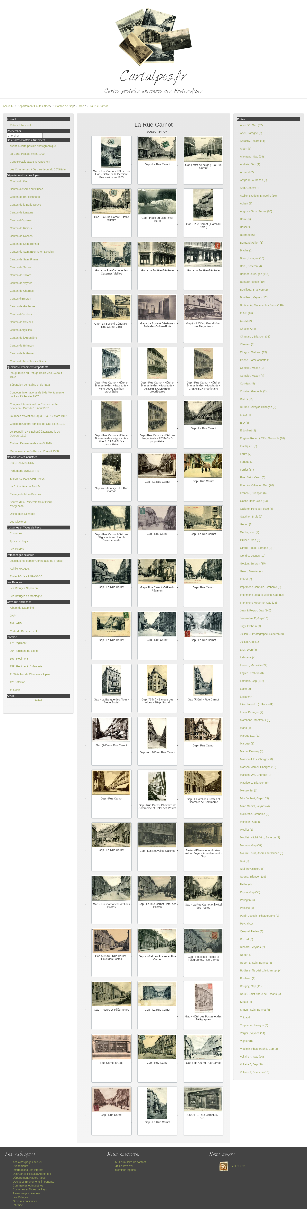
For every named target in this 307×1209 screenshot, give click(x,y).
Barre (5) (245, 219)
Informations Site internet (28, 1169)
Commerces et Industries (28, 1185)
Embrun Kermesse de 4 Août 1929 (31, 443)
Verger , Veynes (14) (252, 1033)
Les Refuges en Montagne (26, 596)
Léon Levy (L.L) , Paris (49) (256, 704)
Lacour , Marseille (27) (253, 665)
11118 (38, 699)
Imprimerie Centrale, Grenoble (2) (260, 587)
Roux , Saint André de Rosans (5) (260, 994)
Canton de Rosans (21, 236)
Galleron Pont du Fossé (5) (256, 508)
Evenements (20, 1166)
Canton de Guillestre (22, 306)
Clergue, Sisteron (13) (253, 352)
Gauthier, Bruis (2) (251, 516)
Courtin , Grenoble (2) (253, 391)
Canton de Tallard (20, 275)
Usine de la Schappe (22, 513)
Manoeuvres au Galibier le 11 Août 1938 (34, 451)
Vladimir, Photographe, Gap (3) (259, 1048)
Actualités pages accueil (27, 1162)
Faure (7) (245, 454)
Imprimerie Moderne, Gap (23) (258, 602)
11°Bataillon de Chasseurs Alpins (30, 674)
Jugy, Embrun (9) (250, 626)
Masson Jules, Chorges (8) (256, 759)
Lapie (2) (245, 688)
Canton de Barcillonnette (25, 196)
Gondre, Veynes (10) (252, 555)
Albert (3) (245, 148)
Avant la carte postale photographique (33, 146)
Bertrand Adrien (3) (251, 242)
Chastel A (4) (248, 328)
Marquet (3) (247, 743)
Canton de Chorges (21, 290)
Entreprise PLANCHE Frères (27, 478)
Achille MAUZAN (20, 568)
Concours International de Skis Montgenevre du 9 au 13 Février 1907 (37, 394)
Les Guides (17, 549)
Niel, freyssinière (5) (252, 868)
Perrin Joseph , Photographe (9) (259, 915)
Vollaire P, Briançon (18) (254, 1072)
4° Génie (15, 689)
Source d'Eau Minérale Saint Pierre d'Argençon (31, 504)
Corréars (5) (247, 383)
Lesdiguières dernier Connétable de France (36, 560)
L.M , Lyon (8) (248, 649)
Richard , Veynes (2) (252, 947)
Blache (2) (246, 250)
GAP (13, 615)
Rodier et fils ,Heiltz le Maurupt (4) (261, 970)
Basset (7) (246, 227)
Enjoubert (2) (248, 430)
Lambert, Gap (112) (252, 680)
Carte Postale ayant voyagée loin (30, 161)
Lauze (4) (246, 696)
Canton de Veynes (21, 282)
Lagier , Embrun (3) (252, 673)
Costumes (16, 533)
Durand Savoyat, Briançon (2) (258, 407)
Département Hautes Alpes (34, 106)
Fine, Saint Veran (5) (252, 477)
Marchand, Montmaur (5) (255, 720)
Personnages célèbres (26, 1193)
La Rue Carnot (99, 106)
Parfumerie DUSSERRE (24, 470)
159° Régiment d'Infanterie (26, 666)
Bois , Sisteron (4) (251, 266)
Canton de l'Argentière (23, 337)
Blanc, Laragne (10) (252, 258)
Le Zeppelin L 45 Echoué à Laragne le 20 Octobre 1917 (35, 433)
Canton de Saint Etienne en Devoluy (32, 251)
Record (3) (246, 939)
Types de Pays (19, 541)
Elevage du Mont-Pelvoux (25, 494)
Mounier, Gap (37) (251, 845)
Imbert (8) (246, 579)
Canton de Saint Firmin (24, 259)
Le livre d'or (124, 1166)
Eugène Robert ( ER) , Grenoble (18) (262, 438)
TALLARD (16, 623)
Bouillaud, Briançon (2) (254, 289)
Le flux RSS (231, 1166)
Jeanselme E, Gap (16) (254, 618)
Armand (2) (247, 172)
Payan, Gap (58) (250, 892)
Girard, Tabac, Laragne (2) (256, 547)
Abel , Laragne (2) (251, 133)
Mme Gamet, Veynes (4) (255, 806)
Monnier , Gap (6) (251, 821)
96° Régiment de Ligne (24, 650)
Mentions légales (125, 1169)
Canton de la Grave (21, 353)
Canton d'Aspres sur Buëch (26, 189)
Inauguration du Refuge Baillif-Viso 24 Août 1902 (36, 374)
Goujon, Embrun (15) (253, 563)
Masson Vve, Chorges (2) (255, 774)
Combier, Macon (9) (252, 367)
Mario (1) (245, 727)
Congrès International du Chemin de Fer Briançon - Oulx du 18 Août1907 (34, 406)
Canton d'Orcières (21, 314)
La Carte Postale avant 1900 (27, 153)
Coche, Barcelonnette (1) (255, 360)
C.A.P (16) (246, 313)
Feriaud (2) (246, 461)
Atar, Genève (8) (250, 187)
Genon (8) (246, 524)
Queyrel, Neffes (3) (251, 931)
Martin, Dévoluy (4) (251, 751)
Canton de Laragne (21, 212)
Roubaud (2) (247, 978)
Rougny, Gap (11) (251, 986)
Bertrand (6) (247, 234)
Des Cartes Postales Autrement (32, 1173)
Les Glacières (18, 521)
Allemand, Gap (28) (252, 156)
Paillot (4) (246, 884)
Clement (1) (247, 344)
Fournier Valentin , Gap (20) (257, 485)
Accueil (7, 106)
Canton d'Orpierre (21, 220)
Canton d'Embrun (20, 298)
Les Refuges (20, 1197)
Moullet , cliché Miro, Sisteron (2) (260, 837)
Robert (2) (246, 954)
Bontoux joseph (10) (252, 281)
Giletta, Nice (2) (249, 532)
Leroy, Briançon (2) (251, 712)
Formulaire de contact (130, 1162)
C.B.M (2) (246, 320)
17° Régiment (18, 643)
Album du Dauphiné (22, 607)
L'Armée (18, 1205)
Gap (82, 106)
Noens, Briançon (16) (253, 876)
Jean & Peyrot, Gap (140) (255, 610)
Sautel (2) (246, 1001)
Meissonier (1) (248, 790)
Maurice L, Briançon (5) (254, 782)
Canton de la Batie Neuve (25, 204)
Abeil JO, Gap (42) (251, 125)
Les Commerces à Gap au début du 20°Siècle (38, 169)
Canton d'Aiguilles (21, 329)
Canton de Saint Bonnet (24, 243)
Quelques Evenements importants (33, 1181)
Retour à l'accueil (20, 125)
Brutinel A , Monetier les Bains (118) (262, 305)
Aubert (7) (246, 203)
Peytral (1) (246, 923)
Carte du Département (23, 631)
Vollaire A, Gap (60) (252, 1056)
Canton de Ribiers (21, 228)
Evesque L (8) (248, 446)
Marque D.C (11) (250, 735)
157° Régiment (19, 658)
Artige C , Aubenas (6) (253, 180)
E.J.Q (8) (245, 414)
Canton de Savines (21, 322)
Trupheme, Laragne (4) (254, 1025)
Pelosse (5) (247, 907)
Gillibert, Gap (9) (250, 540)
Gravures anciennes (25, 1201)
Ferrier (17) (247, 469)
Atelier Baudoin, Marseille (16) (258, 195)
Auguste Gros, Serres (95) (256, 211)
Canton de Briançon (22, 345)
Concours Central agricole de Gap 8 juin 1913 (37, 423)
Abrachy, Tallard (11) (252, 140)
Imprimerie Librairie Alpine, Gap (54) (262, 594)
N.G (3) (244, 860)
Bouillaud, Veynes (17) (253, 297)
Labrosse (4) (248, 657)
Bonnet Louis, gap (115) (254, 273)
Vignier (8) (246, 1040)
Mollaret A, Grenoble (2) (254, 814)
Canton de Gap (64, 106)
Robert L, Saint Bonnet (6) (256, 962)
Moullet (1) (246, 829)
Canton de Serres (20, 267)
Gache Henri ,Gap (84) (254, 500)
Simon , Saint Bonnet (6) (255, 1009)
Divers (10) (246, 399)
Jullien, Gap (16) (250, 641)
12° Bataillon (17, 682)
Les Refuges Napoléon (24, 588)
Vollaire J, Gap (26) (252, 1064)
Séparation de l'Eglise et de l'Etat (30, 384)
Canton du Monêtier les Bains (28, 361)
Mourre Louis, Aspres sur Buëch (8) (261, 853)
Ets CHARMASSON (22, 463)
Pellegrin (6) (247, 900)
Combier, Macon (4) (252, 375)
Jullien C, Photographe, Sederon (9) (262, 634)
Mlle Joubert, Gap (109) (254, 798)
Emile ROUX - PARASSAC (26, 576)
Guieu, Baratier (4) (251, 571)
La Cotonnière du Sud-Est (25, 486)
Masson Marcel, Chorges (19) (258, 767)
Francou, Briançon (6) (253, 493)
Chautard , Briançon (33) (255, 336)
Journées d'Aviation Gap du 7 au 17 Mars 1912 (38, 416)
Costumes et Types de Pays (30, 1189)
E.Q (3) (244, 422)
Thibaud (245, 1017)
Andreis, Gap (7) (250, 164)
